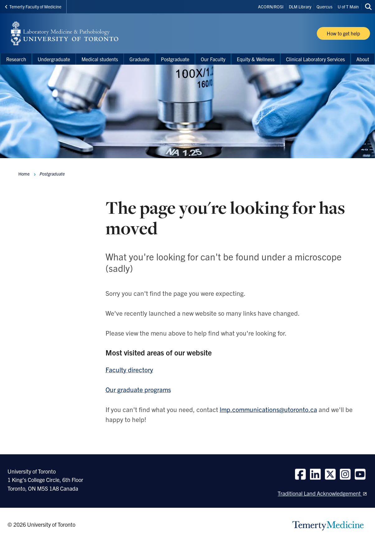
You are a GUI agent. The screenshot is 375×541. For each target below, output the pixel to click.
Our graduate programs (138, 389)
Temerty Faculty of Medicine (33, 6)
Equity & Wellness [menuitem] (255, 59)
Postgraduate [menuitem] (175, 59)
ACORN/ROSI (271, 6)
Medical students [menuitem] (100, 59)
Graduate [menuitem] (139, 59)
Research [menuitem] (16, 59)
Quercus (324, 6)
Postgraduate (52, 174)
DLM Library (300, 6)
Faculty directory (129, 369)
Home (24, 174)
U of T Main (348, 6)
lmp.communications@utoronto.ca (268, 409)
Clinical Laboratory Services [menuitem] (315, 59)
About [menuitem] (362, 59)
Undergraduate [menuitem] (54, 59)
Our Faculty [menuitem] (213, 59)
